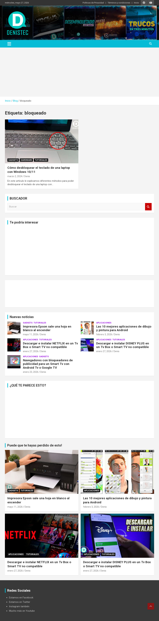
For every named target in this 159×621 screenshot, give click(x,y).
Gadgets (13, 160)
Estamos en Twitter (19, 602)
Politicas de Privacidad (93, 2)
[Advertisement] (79, 72)
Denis (27, 176)
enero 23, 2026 (30, 372)
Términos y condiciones (119, 2)
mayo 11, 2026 (30, 334)
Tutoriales (41, 160)
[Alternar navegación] (9, 44)
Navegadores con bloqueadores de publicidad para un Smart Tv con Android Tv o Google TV (48, 364)
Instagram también (19, 606)
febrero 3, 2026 (104, 334)
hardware (26, 160)
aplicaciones (103, 323)
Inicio (136, 2)
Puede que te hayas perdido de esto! (34, 445)
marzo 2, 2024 (14, 176)
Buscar (148, 206)
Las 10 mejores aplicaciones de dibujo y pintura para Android (123, 328)
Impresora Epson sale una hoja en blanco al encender (47, 328)
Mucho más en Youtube (22, 610)
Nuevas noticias (22, 317)
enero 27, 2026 (30, 351)
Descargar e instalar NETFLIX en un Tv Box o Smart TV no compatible (50, 345)
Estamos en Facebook (21, 597)
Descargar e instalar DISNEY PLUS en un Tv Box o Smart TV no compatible (122, 345)
